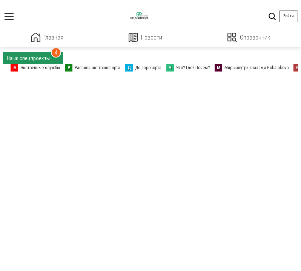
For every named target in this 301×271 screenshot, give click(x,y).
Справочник (248, 37)
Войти (288, 16)
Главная (47, 37)
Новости (145, 37)
